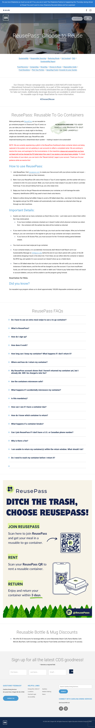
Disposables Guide (70, 67)
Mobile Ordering (46, 691)
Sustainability (23, 58)
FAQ (73, 58)
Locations (30, 691)
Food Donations (24, 70)
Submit (72, 671)
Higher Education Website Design (77, 721)
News (44, 694)
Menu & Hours (75, 18)
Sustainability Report (47, 61)
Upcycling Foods (52, 70)
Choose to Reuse (55, 67)
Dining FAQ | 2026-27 (33, 689)
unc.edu (6, 10)
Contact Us (10, 698)
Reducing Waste (54, 58)
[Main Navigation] (87, 18)
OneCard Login (32, 694)
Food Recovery (22, 67)
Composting (34, 67)
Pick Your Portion (38, 70)
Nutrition (44, 689)
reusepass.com (34, 172)
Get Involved (66, 58)
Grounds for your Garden (68, 70)
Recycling (43, 67)
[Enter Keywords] (75, 686)
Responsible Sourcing (38, 58)
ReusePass (28, 121)
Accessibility (31, 697)
